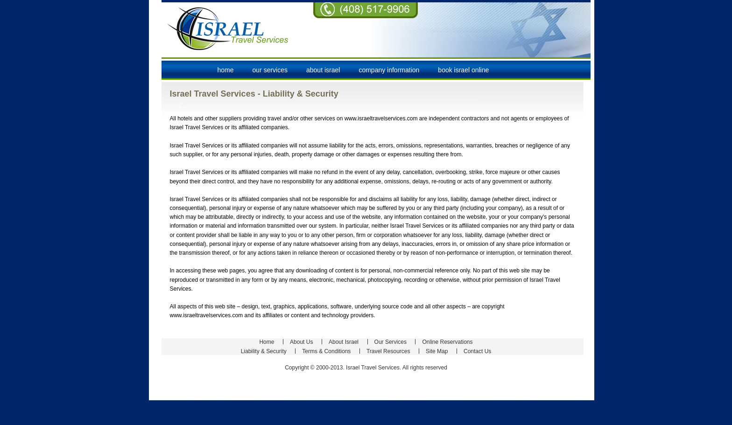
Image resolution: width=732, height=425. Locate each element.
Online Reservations (447, 342)
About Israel (344, 342)
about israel (323, 70)
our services (270, 70)
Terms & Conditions (326, 351)
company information (389, 70)
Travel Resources (388, 351)
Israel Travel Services (228, 28)
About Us (301, 342)
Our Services (390, 342)
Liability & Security (264, 351)
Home (226, 70)
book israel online (463, 70)
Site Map (437, 351)
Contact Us (477, 351)
